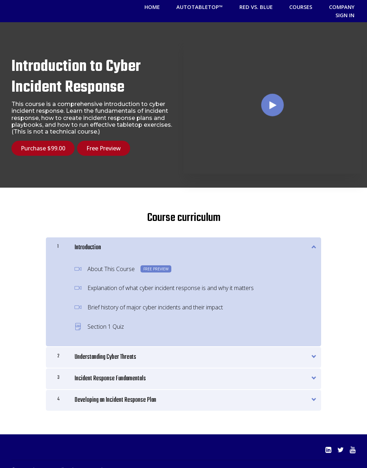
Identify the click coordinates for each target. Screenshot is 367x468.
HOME (149, 7)
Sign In (347, 7)
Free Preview (107, 140)
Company (313, 7)
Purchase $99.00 (43, 140)
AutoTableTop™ (190, 7)
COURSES (278, 7)
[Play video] (272, 95)
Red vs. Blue (240, 7)
